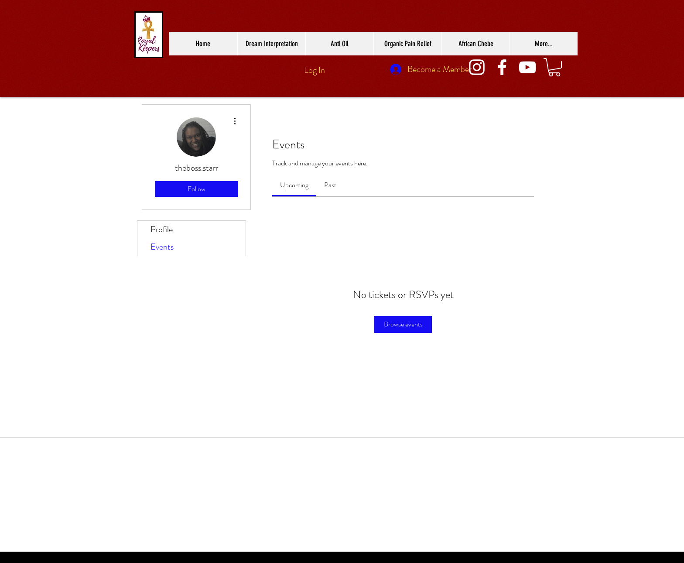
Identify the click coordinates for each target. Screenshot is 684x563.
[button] (554, 67)
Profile (161, 229)
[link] (294, 185)
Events (162, 246)
